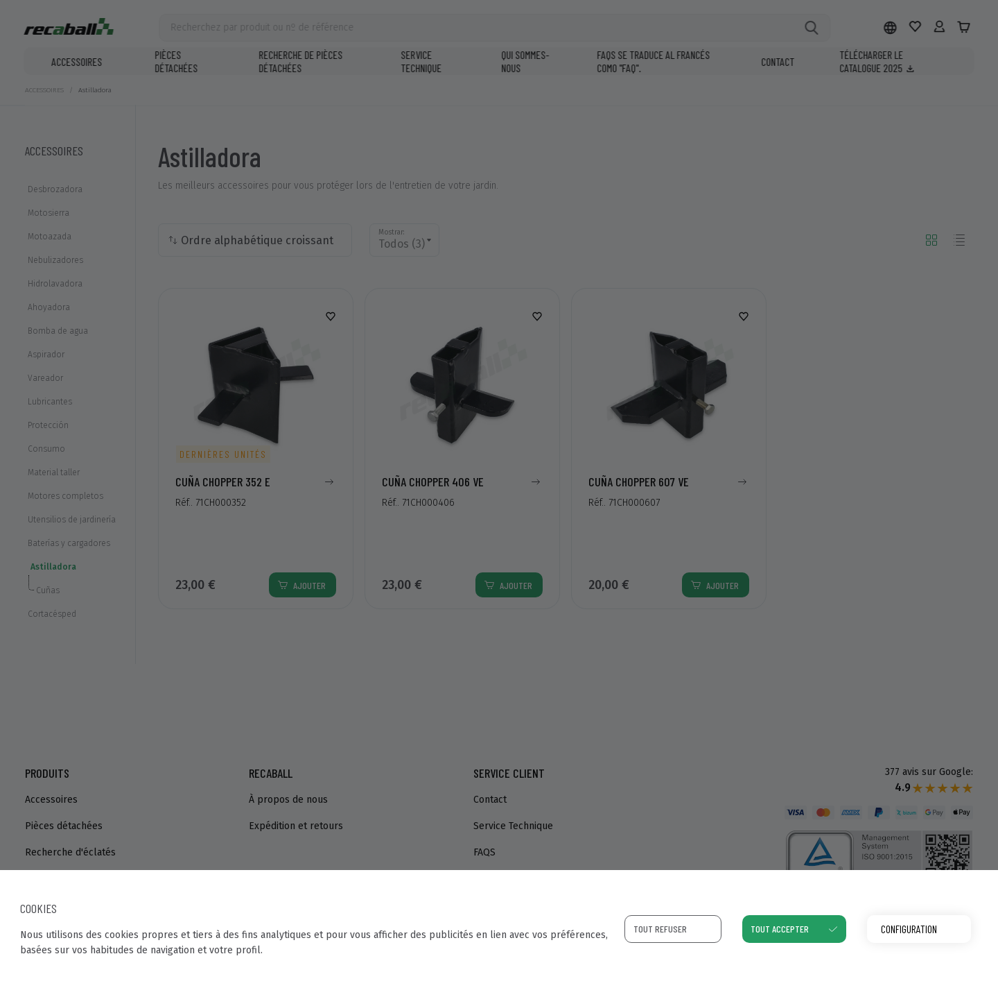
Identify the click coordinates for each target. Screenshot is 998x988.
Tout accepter (780, 929)
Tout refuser (660, 929)
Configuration (909, 928)
